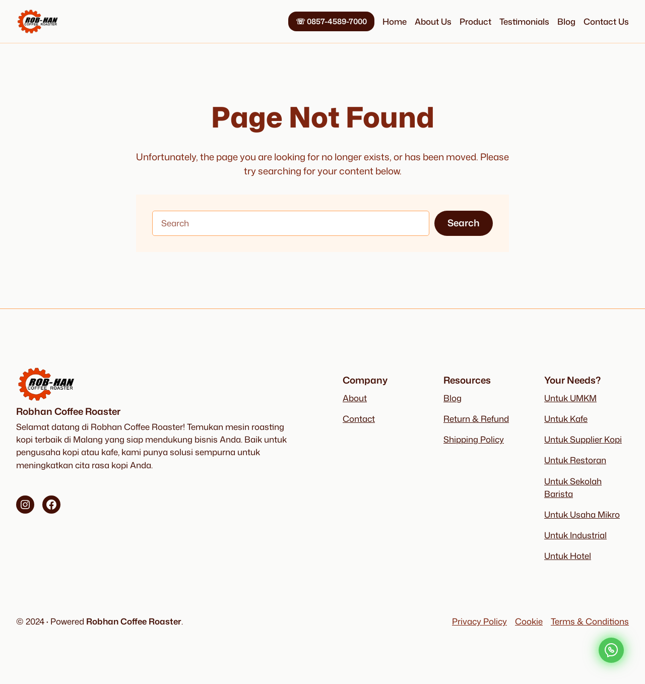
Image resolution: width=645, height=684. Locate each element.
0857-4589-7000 (331, 21)
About (355, 398)
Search (463, 222)
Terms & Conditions (590, 621)
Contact (359, 418)
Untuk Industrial (575, 535)
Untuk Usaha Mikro (582, 514)
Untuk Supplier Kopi (583, 439)
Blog (452, 398)
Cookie (529, 621)
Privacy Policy (479, 621)
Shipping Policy (473, 439)
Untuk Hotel (567, 556)
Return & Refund (476, 418)
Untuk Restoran (575, 460)
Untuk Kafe (566, 418)
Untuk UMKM (570, 398)
